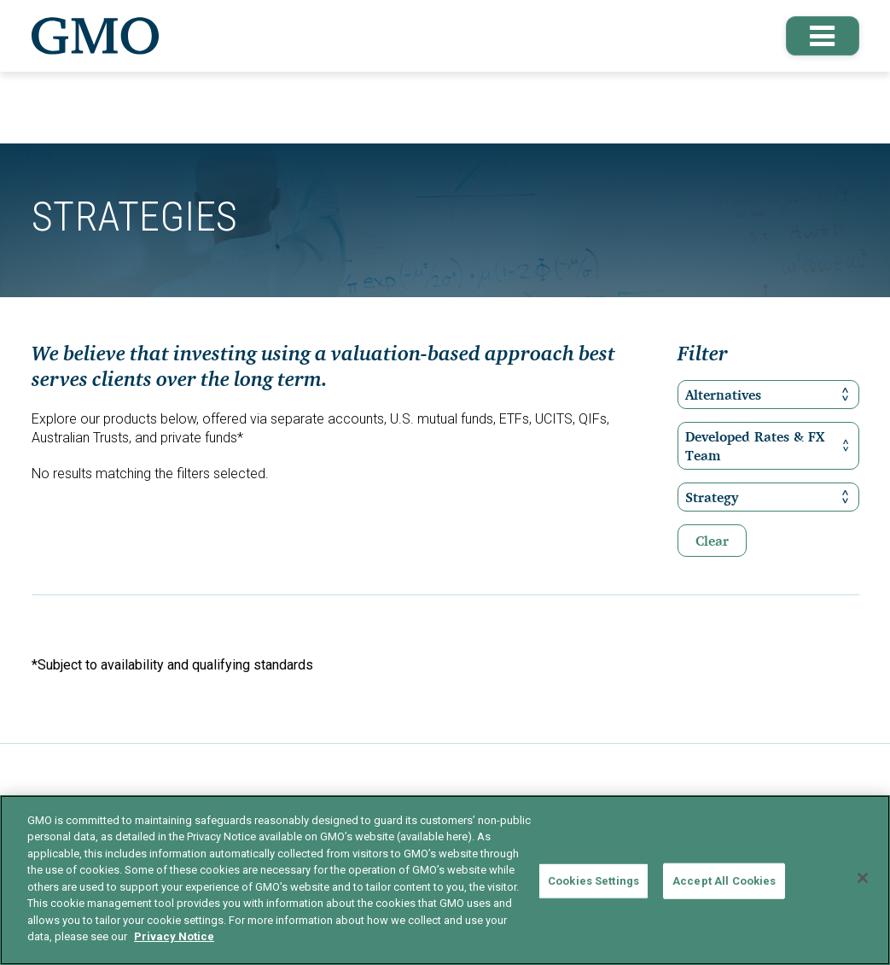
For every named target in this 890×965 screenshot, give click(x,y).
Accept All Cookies (724, 880)
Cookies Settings (593, 880)
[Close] (862, 878)
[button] (820, 36)
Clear (712, 540)
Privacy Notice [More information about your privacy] (174, 936)
